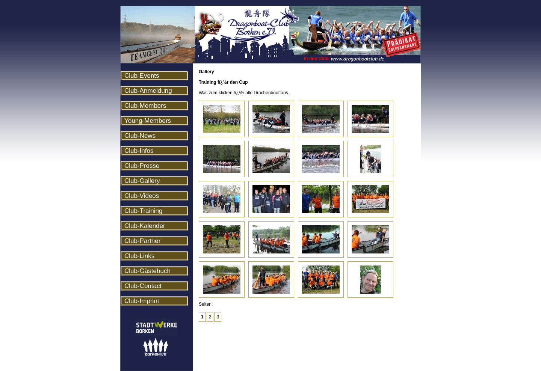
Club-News (140, 135)
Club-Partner (142, 240)
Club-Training (143, 210)
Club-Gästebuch (147, 270)
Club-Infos (138, 150)
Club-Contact (143, 286)
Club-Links (139, 255)
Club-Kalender (144, 225)
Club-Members (145, 105)
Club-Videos (141, 195)
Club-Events (141, 75)
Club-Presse (142, 165)
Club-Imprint (141, 301)
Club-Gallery (142, 180)
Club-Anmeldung (148, 90)
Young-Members (147, 120)
